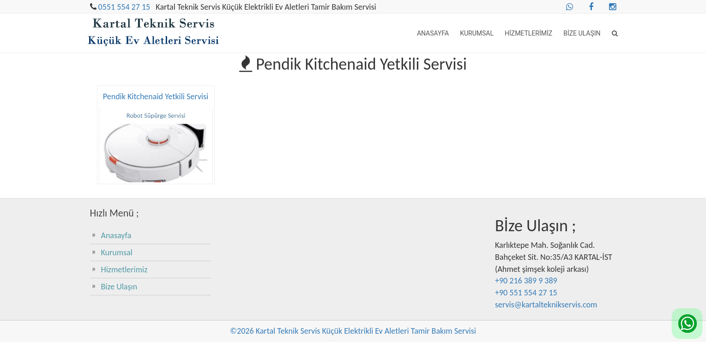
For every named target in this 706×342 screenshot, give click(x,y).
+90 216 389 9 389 (526, 281)
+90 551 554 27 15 (526, 293)
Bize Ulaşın (581, 33)
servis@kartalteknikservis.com (546, 305)
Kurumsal (477, 33)
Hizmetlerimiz (528, 33)
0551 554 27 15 (124, 7)
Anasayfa (433, 33)
